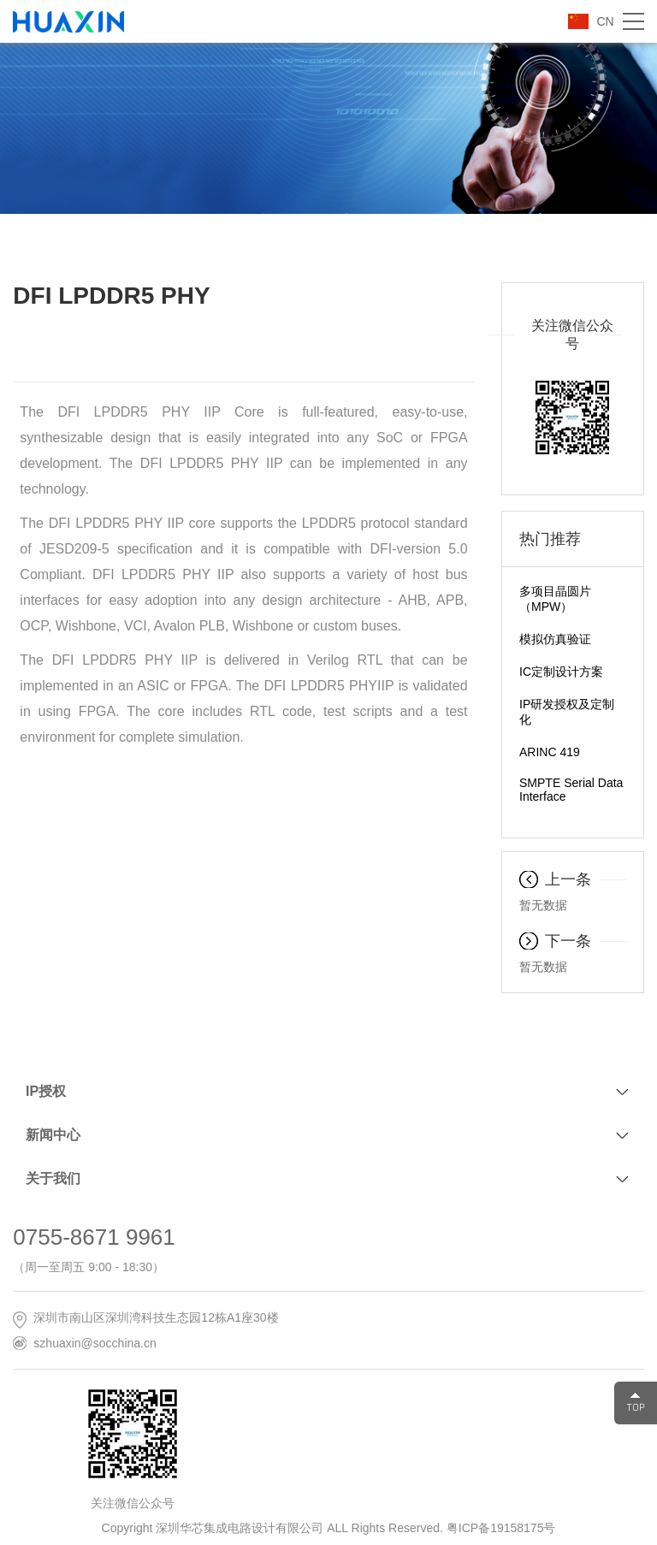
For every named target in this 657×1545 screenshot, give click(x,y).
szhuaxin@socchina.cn (94, 1343)
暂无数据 (543, 905)
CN (604, 21)
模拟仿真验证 (555, 639)
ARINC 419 (549, 752)
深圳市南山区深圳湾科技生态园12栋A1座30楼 (155, 1317)
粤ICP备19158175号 (501, 1528)
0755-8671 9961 (94, 1237)
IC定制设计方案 (561, 671)
